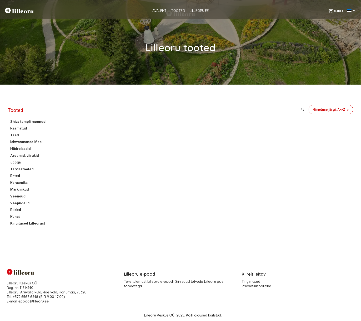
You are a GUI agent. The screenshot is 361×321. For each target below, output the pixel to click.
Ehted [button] (15, 176)
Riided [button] (15, 210)
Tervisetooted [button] (22, 169)
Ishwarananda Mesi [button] (26, 142)
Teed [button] (14, 135)
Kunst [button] (15, 217)
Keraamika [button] (19, 183)
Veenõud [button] (17, 196)
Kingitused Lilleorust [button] (27, 223)
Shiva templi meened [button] (27, 122)
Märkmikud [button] (19, 189)
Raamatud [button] (18, 128)
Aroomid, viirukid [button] (24, 155)
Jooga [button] (15, 162)
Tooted (15, 110)
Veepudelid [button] (20, 203)
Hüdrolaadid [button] (20, 149)
